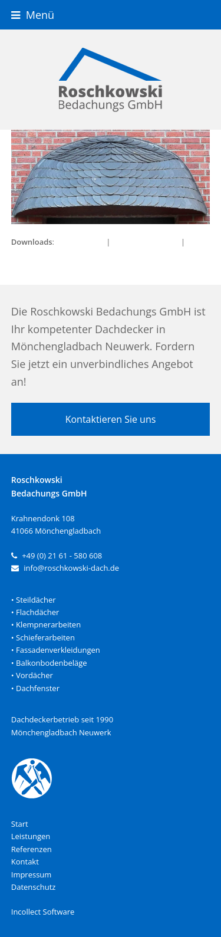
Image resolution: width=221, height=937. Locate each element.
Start (19, 823)
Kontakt (25, 861)
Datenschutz (33, 887)
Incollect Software (43, 911)
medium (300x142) (146, 241)
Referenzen (31, 849)
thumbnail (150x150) (48, 254)
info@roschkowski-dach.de (71, 568)
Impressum (31, 874)
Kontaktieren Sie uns (110, 419)
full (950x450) (80, 241)
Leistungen (30, 836)
